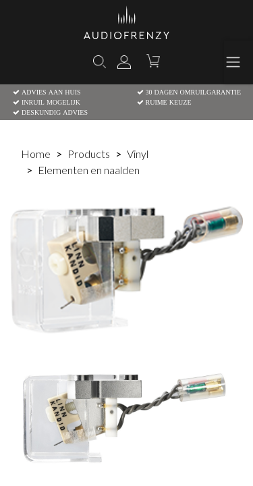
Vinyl (137, 153)
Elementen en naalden (89, 169)
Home (36, 153)
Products (88, 153)
